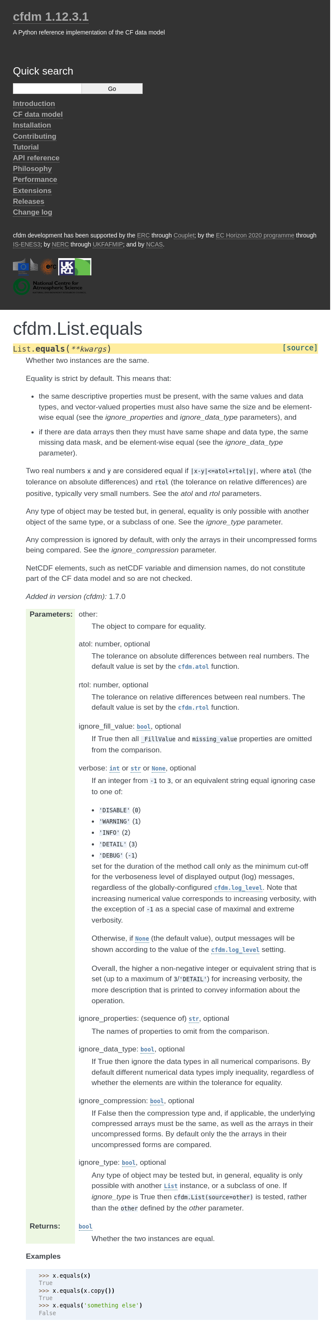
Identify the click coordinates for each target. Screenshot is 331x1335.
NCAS (154, 244)
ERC (143, 235)
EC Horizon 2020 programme (255, 235)
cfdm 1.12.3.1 (51, 16)
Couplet (184, 235)
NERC (60, 244)
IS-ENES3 (27, 244)
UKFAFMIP (108, 244)
